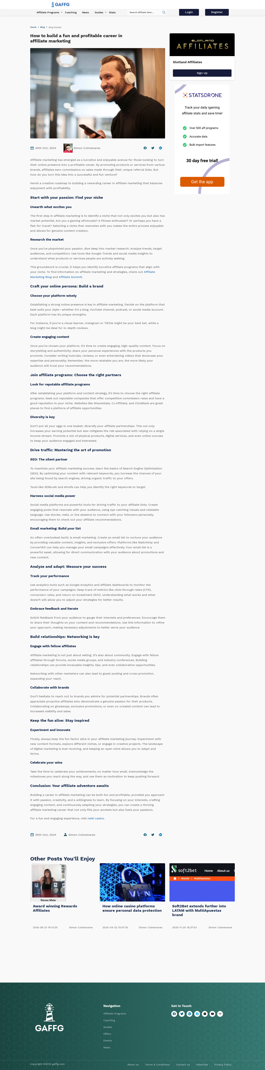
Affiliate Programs (47, 12)
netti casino (96, 818)
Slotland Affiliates (187, 62)
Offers (107, 1033)
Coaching (70, 12)
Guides (97, 12)
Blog (42, 27)
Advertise (202, 1064)
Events (107, 1040)
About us (133, 1064)
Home (33, 27)
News (84, 12)
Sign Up (202, 73)
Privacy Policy (222, 1064)
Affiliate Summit (70, 277)
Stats (110, 12)
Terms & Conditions (157, 1064)
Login (190, 12)
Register (217, 12)
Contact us (183, 1064)
